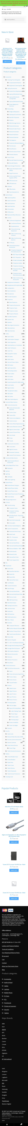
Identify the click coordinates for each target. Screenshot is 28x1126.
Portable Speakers (12, 296)
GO (24, 6)
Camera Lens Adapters (14, 418)
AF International (7, 1059)
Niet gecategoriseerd (10, 499)
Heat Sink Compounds (14, 520)
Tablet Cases (10, 765)
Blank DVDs (12, 577)
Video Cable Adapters (12, 399)
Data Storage (10, 588)
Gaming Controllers (12, 605)
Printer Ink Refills (13, 722)
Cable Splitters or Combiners (14, 345)
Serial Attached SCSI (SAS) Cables (15, 382)
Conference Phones (16, 223)
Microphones (10, 294)
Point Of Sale (10, 157)
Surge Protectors (13, 173)
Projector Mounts (13, 314)
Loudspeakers (10, 288)
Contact (4, 963)
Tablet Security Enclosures (14, 751)
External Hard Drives (14, 591)
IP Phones (11, 242)
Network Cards (13, 554)
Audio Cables (10, 336)
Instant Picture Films (14, 432)
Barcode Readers (13, 163)
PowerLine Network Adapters (16, 143)
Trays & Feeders (13, 682)
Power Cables (10, 373)
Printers (9, 685)
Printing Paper (15, 719)
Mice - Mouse (10, 620)
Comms (9, 217)
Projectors (10, 299)
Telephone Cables (17, 263)
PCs (6, 563)
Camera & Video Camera (11, 402)
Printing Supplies (11, 702)
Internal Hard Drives (14, 543)
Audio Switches (11, 206)
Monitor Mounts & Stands (15, 628)
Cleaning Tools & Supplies (13, 80)
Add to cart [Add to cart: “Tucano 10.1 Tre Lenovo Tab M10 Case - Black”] (14, 898)
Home (5, 9)
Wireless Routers (13, 154)
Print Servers (12, 146)
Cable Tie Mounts (11, 348)
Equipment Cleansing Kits (15, 85)
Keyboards (10, 611)
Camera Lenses (13, 421)
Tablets (7, 754)
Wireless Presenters (12, 659)
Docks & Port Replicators (15, 91)
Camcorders (12, 446)
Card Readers (10, 583)
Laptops (7, 471)
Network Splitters (13, 134)
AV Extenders (10, 209)
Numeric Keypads (11, 640)
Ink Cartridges (12, 705)
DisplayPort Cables (12, 353)
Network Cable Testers (15, 129)
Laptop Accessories (12, 88)
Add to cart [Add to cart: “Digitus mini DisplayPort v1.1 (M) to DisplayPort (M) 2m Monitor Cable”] (14, 842)
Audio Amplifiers (11, 197)
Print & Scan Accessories (13, 668)
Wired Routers (12, 149)
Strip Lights (12, 523)
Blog (3, 970)
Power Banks (10, 496)
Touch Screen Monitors (15, 634)
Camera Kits (12, 415)
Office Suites (12, 189)
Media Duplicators (11, 617)
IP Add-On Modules (18, 260)
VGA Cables (10, 396)
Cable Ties (10, 351)
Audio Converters (11, 200)
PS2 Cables (10, 376)
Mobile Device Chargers (13, 485)
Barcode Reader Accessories (16, 160)
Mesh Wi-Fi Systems (14, 117)
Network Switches (13, 137)
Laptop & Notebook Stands (16, 101)
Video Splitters (11, 328)
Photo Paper (14, 714)
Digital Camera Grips (14, 429)
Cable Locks (10, 734)
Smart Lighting (11, 479)
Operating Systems (14, 192)
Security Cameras (11, 742)
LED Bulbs (9, 477)
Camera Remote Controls (15, 426)
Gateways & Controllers (15, 114)
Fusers (10, 671)
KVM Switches (10, 614)
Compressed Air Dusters (15, 82)
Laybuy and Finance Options (10, 946)
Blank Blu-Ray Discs (14, 571)
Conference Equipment (15, 220)
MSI (3, 1083)
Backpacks (10, 468)
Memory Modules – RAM (15, 548)
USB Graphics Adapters (13, 651)
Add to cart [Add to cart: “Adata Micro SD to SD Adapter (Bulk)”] (14, 812)
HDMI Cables (10, 359)
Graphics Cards (13, 540)
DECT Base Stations (18, 254)
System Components (12, 528)
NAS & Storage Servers (14, 123)
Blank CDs (11, 574)
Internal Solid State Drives (15, 545)
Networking (10, 109)
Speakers (9, 322)
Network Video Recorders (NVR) (15, 737)
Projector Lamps (13, 311)
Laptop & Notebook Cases (15, 94)
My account (5, 956)
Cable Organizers (11, 342)
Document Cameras (14, 452)
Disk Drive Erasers (11, 602)
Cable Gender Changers (13, 339)
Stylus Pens (10, 762)
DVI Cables (10, 356)
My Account (7, 1124)
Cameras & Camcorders (13, 443)
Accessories (8, 77)
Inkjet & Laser (12, 688)
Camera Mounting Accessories (16, 423)
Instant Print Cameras (15, 455)
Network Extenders (14, 131)
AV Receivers (10, 212)
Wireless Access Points (15, 151)
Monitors (9, 622)
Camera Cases (12, 412)
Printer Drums (12, 679)
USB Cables (10, 393)
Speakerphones (15, 226)
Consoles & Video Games (11, 458)
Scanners (9, 728)
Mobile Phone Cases (12, 491)
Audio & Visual (8, 195)
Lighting (7, 474)
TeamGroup (5, 1101)
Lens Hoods (12, 435)
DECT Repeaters (17, 257)
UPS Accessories (13, 180)
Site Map (3, 1120)
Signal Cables (10, 388)
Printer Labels (14, 717)
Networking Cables (12, 370)
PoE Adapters (12, 140)
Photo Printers (13, 699)
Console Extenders (12, 585)
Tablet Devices (11, 768)
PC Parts (7, 502)
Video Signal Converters (13, 325)
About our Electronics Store (10, 966)
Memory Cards (12, 597)
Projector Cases (13, 308)
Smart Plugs (12, 748)
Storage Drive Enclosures (13, 648)
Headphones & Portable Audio (14, 285)
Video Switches (11, 331)
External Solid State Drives (16, 594)
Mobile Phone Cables (12, 488)
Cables (7, 333)
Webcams (9, 657)
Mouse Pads (10, 637)
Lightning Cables (11, 368)
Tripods (11, 441)
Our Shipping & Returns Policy (11, 953)
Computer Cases (13, 508)
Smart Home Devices (12, 745)
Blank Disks (10, 568)
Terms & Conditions (8, 949)
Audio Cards (12, 534)
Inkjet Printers (13, 691)
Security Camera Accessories (14, 739)
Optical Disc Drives (14, 557)
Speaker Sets (10, 319)
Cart (3, 959)
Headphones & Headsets (13, 282)
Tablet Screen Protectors (13, 774)
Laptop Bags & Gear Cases (11, 465)
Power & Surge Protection (13, 166)
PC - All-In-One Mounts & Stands (15, 642)
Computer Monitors (14, 625)
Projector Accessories (14, 305)
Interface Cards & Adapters (14, 525)
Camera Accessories (12, 405)
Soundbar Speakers (12, 316)
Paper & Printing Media (15, 708)
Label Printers (12, 694)
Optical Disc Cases (13, 580)
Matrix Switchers (11, 291)
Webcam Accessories (12, 654)
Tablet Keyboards (11, 771)
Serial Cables (10, 385)
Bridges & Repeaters (14, 111)
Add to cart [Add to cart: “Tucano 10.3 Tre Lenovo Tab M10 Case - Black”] (14, 870)
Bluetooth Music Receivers (14, 215)
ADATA (4, 1030)
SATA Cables (10, 379)
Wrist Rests (10, 662)
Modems (11, 120)
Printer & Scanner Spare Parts (16, 674)
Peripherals (8, 565)
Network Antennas (14, 126)
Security (7, 731)
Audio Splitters (11, 203)
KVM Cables (10, 365)
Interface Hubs (11, 608)
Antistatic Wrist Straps (15, 531)
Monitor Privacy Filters (15, 631)
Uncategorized (9, 776)
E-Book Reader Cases (12, 756)
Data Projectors (13, 302)
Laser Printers (12, 697)
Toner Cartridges (13, 725)
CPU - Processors (13, 537)
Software (9, 186)
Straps (11, 438)
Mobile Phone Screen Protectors (15, 494)
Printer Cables (12, 677)
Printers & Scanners (10, 665)
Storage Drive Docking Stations (15, 645)
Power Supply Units (14, 560)
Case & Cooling (11, 505)
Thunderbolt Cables (12, 390)
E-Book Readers (11, 759)
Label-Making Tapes (16, 711)
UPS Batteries (12, 183)
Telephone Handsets (18, 266)
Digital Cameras (13, 449)
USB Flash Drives (13, 600)
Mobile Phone (8, 482)
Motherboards (12, 551)
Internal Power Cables (13, 362)
